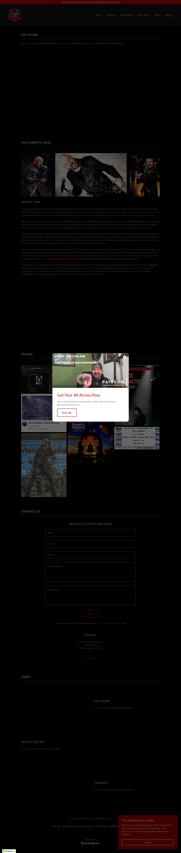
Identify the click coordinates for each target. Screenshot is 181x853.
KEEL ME (67, 412)
